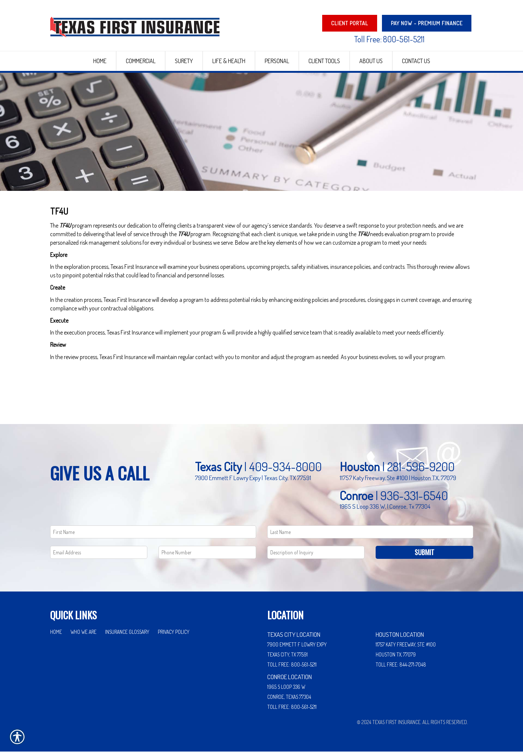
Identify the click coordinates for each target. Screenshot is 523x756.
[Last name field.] (370, 536)
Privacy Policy (173, 636)
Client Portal (349, 23)
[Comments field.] (316, 556)
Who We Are (84, 636)
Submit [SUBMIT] (424, 556)
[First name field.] (153, 536)
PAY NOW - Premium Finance (426, 23)
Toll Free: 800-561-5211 (389, 39)
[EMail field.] (99, 556)
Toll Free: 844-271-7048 (401, 669)
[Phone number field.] (207, 556)
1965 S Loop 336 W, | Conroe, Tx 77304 (385, 510)
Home (56, 636)
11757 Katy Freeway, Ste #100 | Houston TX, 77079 (398, 482)
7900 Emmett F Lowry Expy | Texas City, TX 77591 (253, 482)
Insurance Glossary (127, 636)
